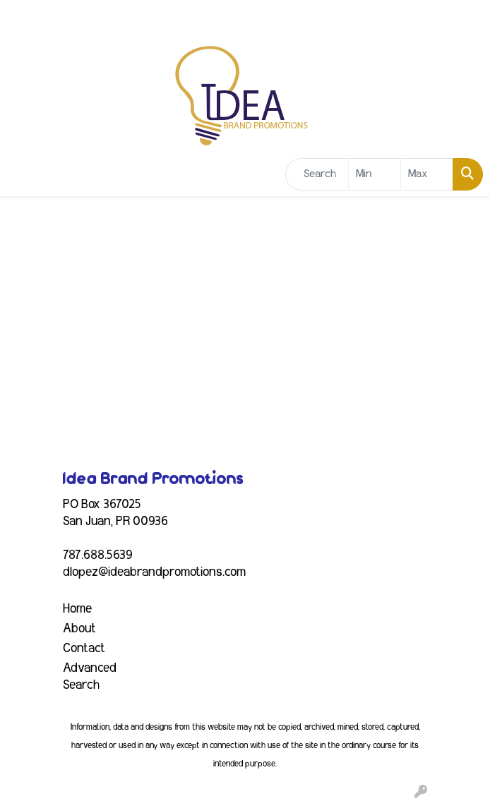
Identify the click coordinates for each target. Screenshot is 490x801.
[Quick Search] (317, 174)
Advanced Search (89, 677)
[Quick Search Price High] (426, 174)
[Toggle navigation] (22, 174)
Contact (84, 648)
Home (77, 609)
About (79, 628)
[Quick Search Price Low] (374, 174)
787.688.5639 (98, 555)
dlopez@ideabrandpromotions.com (154, 572)
